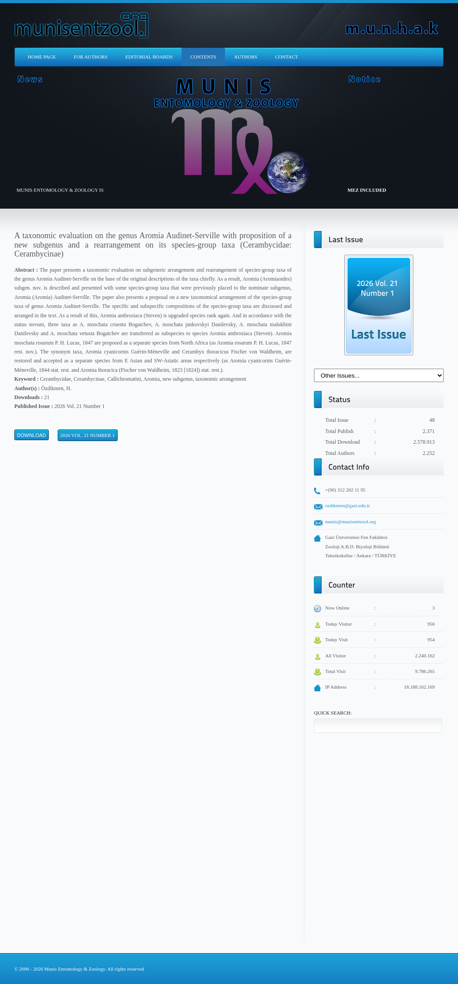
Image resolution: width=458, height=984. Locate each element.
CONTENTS (203, 56)
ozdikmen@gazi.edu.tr (347, 505)
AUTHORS (245, 56)
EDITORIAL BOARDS (148, 56)
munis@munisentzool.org (350, 521)
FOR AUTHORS (91, 56)
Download (31, 435)
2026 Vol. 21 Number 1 (87, 435)
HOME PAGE (42, 56)
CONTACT (286, 56)
